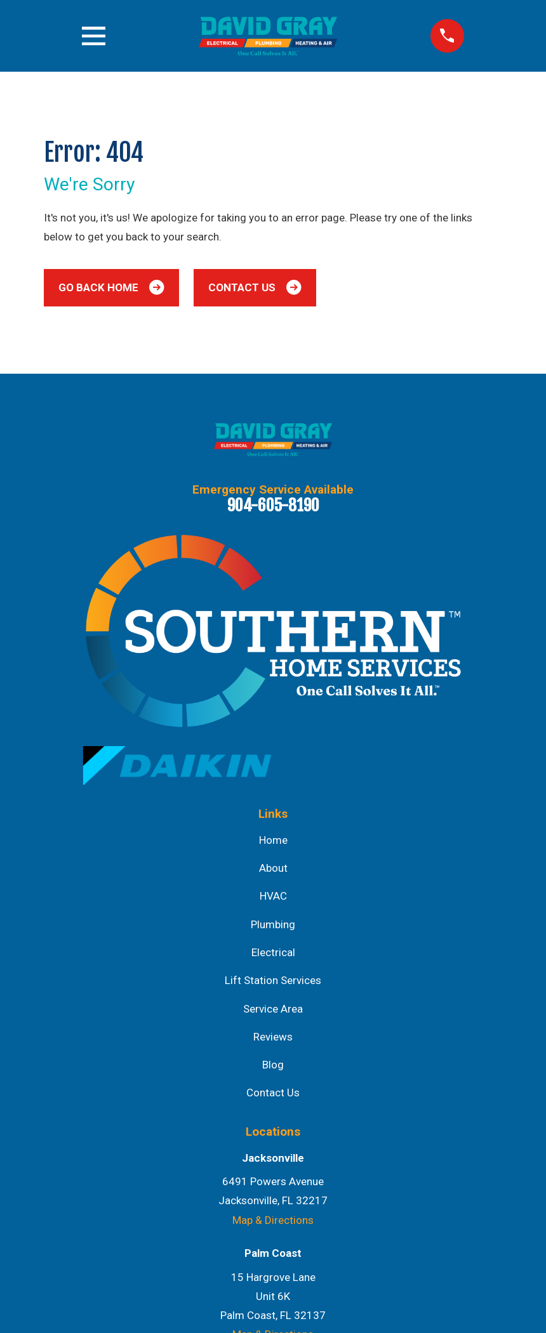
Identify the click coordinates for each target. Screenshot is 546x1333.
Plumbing (273, 924)
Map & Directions (273, 1220)
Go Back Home (111, 287)
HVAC (273, 896)
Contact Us (254, 287)
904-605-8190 (273, 505)
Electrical (273, 952)
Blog (273, 1064)
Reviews (273, 1036)
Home (273, 840)
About (273, 868)
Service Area (273, 1008)
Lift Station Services (273, 980)
